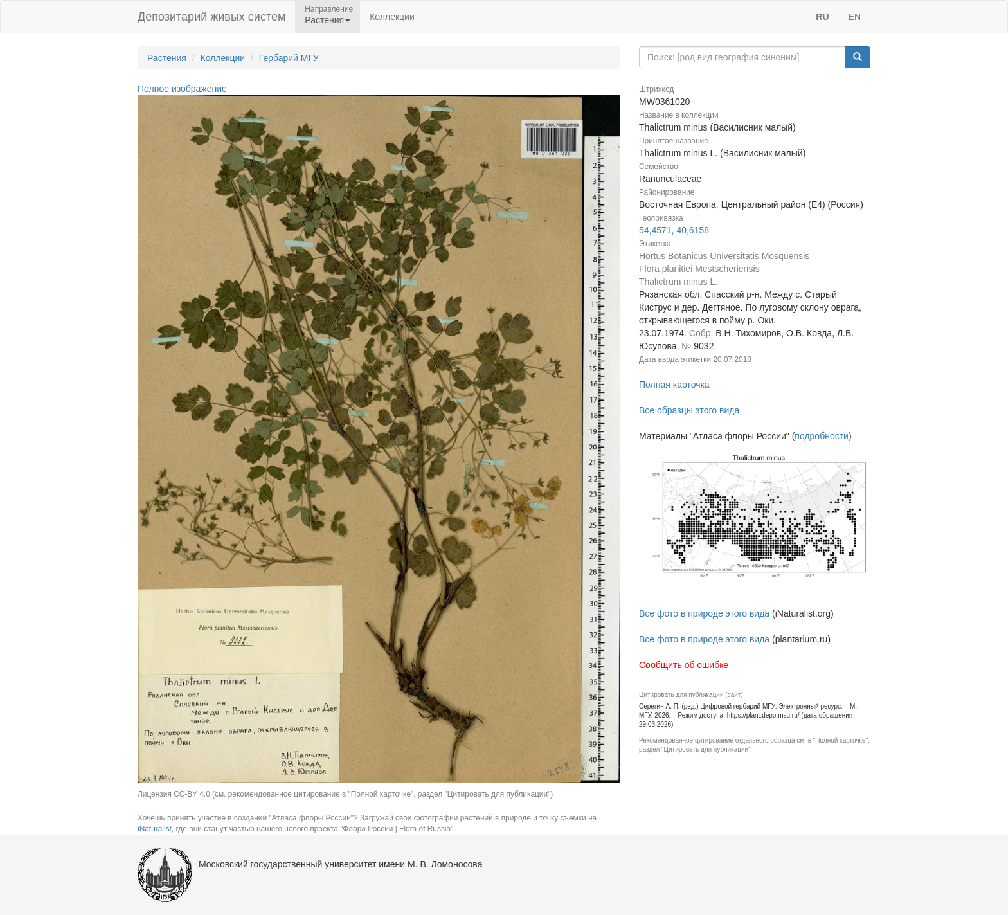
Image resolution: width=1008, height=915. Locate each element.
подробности (822, 436)
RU (822, 17)
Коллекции (392, 17)
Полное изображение (182, 89)
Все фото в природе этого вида (704, 613)
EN (855, 17)
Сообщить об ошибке (683, 665)
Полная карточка (674, 384)
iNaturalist (155, 828)
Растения (166, 58)
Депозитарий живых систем (211, 16)
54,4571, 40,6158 (674, 230)
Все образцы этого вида (689, 410)
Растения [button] (327, 20)
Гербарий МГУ (289, 58)
